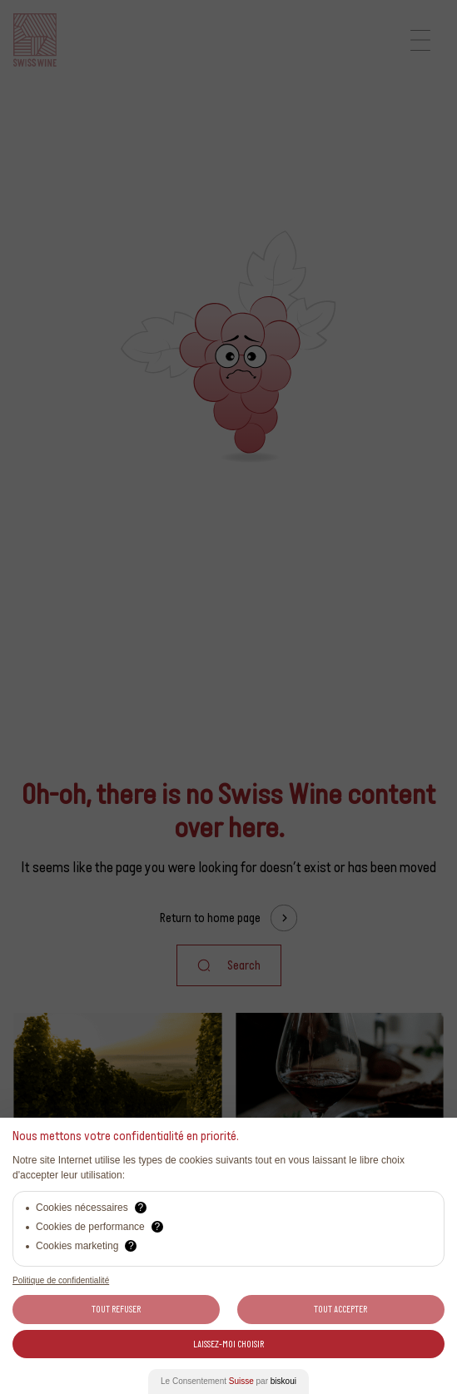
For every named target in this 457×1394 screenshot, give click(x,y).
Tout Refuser (116, 1309)
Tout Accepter (340, 1309)
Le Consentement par (228, 1381)
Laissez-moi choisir (228, 1344)
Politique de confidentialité (60, 1280)
